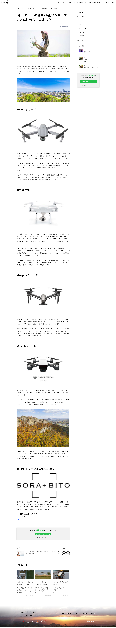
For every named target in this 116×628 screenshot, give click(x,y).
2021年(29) (80, 32)
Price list (85, 612)
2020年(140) (81, 35)
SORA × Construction (68, 2)
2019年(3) (80, 38)
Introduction (80, 2)
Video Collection (97, 2)
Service (58, 2)
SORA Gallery (81, 16)
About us (106, 2)
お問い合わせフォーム (43, 534)
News (24, 8)
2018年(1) (80, 41)
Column (31, 8)
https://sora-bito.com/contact (25, 519)
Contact (113, 2)
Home (18, 8)
